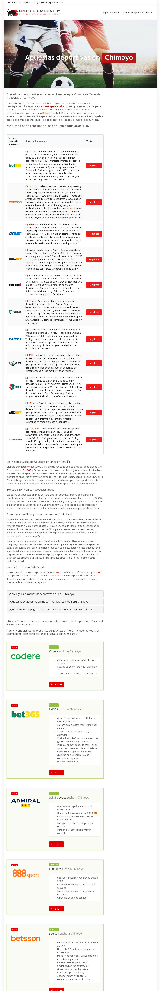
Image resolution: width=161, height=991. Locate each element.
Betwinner (34, 428)
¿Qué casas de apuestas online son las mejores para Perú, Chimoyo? (49, 601)
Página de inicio (110, 12)
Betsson (77, 112)
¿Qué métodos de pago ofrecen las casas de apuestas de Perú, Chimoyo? (51, 609)
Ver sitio (56, 684)
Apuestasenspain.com (49, 106)
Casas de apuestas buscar (138, 12)
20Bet (32, 355)
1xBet (32, 224)
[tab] (55, 594)
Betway (46, 112)
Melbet (32, 403)
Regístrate (94, 165)
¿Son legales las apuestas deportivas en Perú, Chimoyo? (42, 594)
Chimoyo (75, 651)
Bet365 (32, 151)
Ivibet (31, 300)
